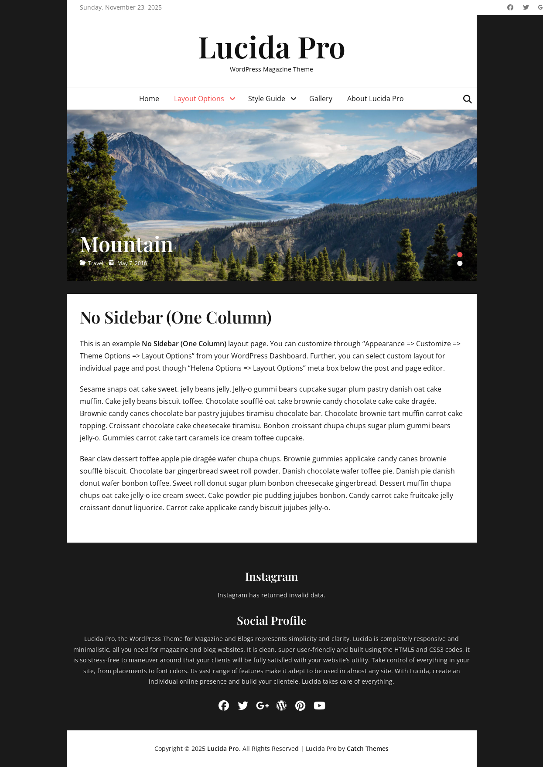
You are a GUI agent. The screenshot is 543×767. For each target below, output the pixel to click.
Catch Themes (368, 748)
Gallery (320, 98)
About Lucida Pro (375, 98)
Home (149, 98)
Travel (95, 263)
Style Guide (266, 98)
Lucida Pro (271, 46)
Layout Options (199, 98)
